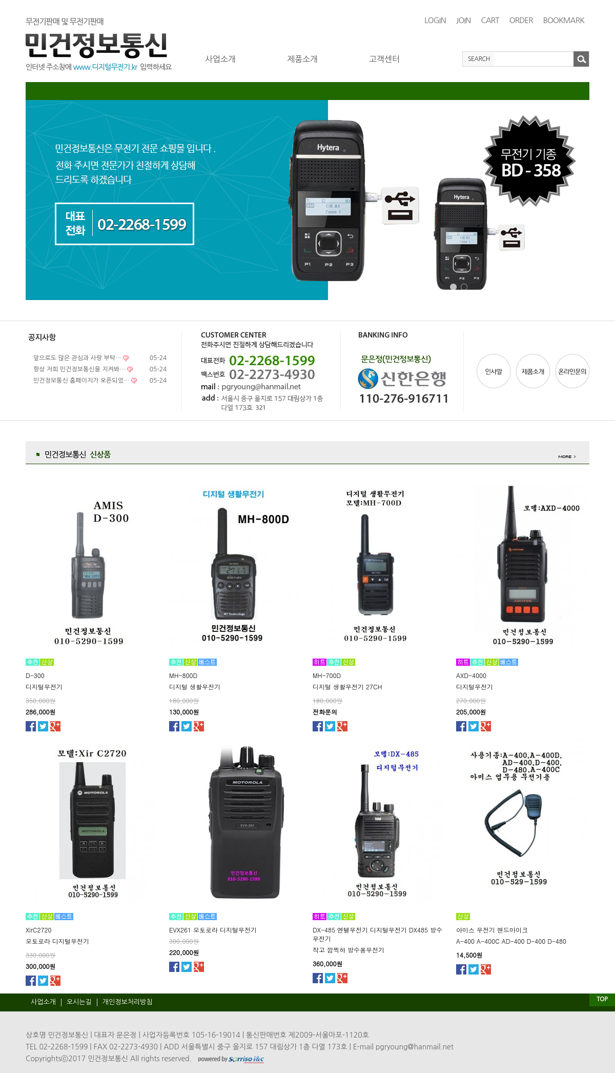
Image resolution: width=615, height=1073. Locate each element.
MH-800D (183, 675)
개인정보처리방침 (127, 1002)
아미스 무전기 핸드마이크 (492, 929)
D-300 (35, 675)
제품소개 (302, 59)
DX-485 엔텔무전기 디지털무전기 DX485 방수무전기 (377, 934)
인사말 (495, 371)
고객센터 (384, 59)
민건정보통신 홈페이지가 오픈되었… (81, 380)
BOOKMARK (563, 20)
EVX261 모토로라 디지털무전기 (213, 929)
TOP (602, 999)
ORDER (521, 20)
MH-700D (327, 675)
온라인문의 (571, 371)
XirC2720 (38, 929)
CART (490, 20)
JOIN (463, 20)
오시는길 (79, 1002)
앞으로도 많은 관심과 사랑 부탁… (77, 358)
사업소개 (220, 59)
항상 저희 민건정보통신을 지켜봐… (79, 369)
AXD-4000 (471, 675)
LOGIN (435, 20)
